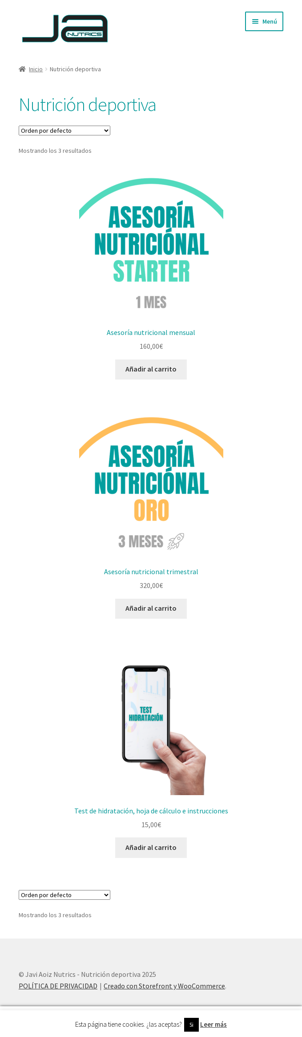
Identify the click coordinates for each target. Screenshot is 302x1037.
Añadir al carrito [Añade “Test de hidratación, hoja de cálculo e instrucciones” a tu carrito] (151, 847)
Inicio (36, 69)
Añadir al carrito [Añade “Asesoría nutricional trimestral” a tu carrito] (151, 608)
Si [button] (191, 1025)
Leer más (213, 1024)
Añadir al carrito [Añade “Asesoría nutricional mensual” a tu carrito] (151, 368)
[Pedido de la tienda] (64, 130)
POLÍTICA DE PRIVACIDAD (58, 985)
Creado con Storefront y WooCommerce (164, 985)
